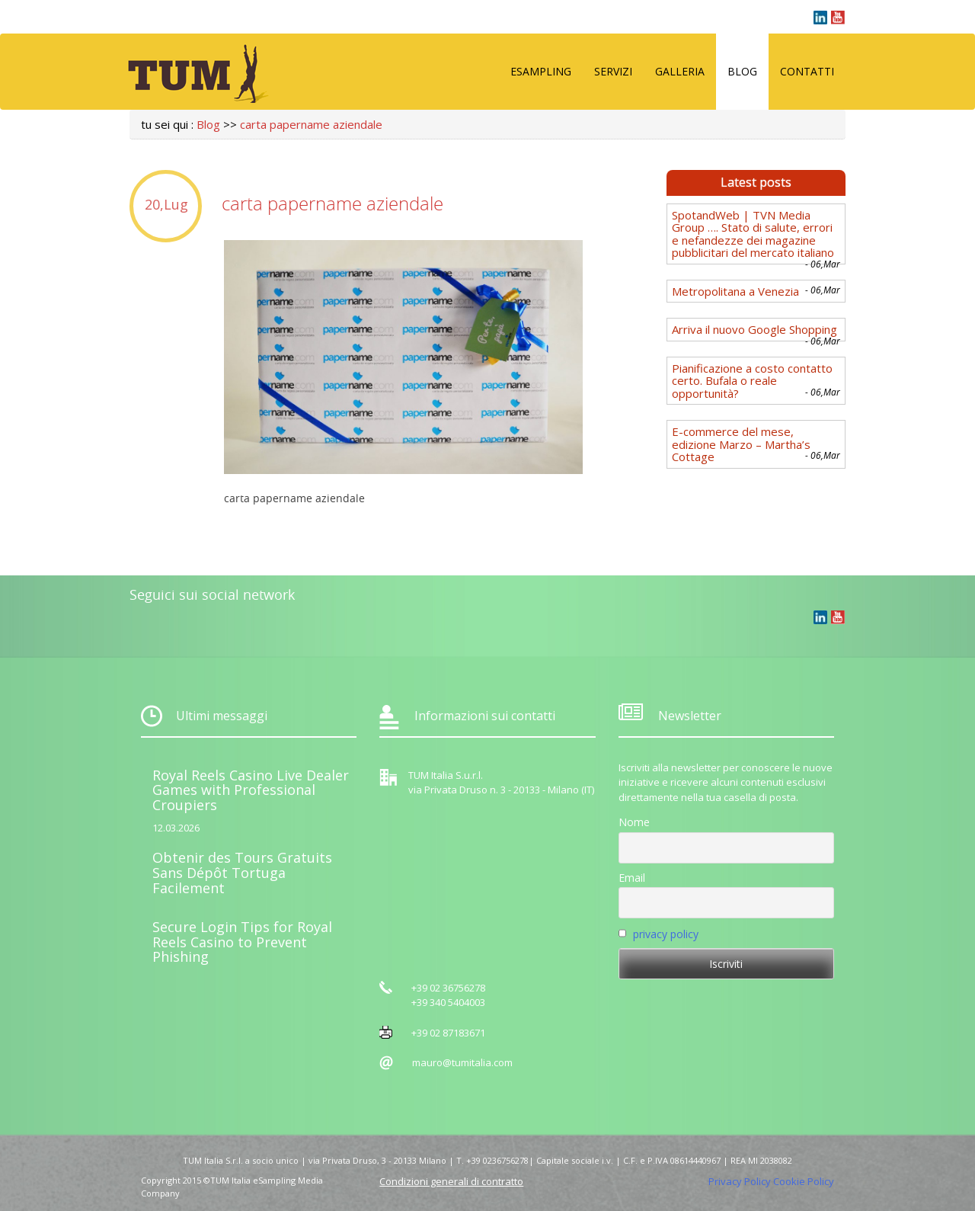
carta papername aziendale (311, 124)
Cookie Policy (803, 1181)
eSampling (540, 71)
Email (632, 877)
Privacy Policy (739, 1181)
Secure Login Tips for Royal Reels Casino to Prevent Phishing (242, 942)
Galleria (680, 71)
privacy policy (665, 934)
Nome (634, 822)
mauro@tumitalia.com (462, 1062)
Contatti (807, 71)
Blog (742, 71)
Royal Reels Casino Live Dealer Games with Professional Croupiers (250, 790)
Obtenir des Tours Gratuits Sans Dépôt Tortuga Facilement (242, 872)
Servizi (613, 71)
